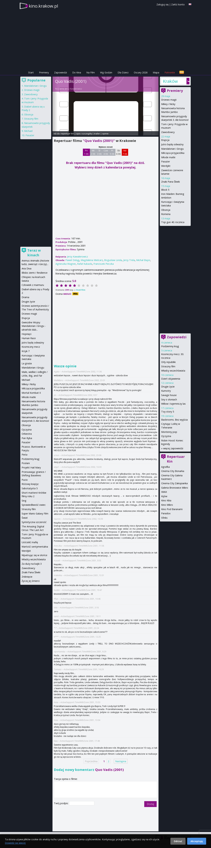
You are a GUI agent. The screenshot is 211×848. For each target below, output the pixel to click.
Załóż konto (178, 4)
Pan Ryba (27, 438)
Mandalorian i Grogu (172, 148)
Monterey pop (169, 431)
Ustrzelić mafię (30, 542)
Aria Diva (26, 268)
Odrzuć (178, 841)
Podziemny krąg (170, 346)
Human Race (29, 338)
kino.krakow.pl (43, 6)
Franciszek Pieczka (103, 263)
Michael (28, 131)
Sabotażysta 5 (30, 488)
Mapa (156, 72)
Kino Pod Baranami (171, 509)
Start (31, 72)
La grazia (27, 363)
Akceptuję (197, 841)
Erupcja (165, 140)
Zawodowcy (168, 132)
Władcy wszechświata (173, 370)
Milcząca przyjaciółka (172, 153)
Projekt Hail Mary (31, 467)
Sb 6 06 (118, 152)
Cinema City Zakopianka (174, 483)
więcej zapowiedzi (173, 448)
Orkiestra (27, 433)
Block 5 (165, 189)
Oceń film (80, 290)
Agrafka (165, 466)
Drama (25, 297)
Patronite (170, 72)
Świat (25, 517)
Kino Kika (166, 500)
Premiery (44, 72)
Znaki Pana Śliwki (170, 181)
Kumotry (166, 390)
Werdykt (165, 165)
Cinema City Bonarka (172, 471)
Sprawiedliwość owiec (34, 504)
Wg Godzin (106, 72)
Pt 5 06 (112, 152)
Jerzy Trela (129, 260)
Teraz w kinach (34, 252)
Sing (24, 500)
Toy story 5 (167, 411)
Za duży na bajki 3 (32, 563)
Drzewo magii (168, 99)
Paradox (166, 513)
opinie (105, 133)
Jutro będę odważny (172, 144)
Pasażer (165, 161)
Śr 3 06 (99, 152)
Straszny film (168, 366)
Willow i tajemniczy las (173, 403)
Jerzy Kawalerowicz (73, 88)
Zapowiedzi (60, 72)
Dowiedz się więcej (15, 842)
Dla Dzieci (123, 72)
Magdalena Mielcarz (92, 260)
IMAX (164, 491)
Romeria (165, 214)
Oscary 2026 (140, 72)
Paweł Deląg (72, 260)
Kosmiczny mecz (31, 346)
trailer (97, 133)
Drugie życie (168, 386)
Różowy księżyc (30, 484)
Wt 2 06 (93, 152)
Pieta (24, 454)
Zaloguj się (162, 4)
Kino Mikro (167, 504)
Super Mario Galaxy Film (35, 513)
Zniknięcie (27, 576)
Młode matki (168, 157)
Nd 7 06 (125, 152)
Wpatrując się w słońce (34, 555)
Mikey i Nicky (168, 104)
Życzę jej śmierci (31, 580)
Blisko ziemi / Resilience (34, 272)
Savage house (169, 395)
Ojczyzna (166, 436)
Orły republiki (168, 362)
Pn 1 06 (86, 152)
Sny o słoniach (169, 399)
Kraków (170, 81)
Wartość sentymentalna (35, 546)
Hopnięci (26, 334)
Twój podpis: (61, 803)
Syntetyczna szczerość (34, 522)
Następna (120, 761)
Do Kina (76, 72)
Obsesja (165, 209)
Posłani (26, 463)
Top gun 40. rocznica (172, 222)
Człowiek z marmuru (33, 285)
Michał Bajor (143, 260)
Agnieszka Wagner (66, 263)
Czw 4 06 (105, 152)
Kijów (164, 496)
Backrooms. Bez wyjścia (174, 419)
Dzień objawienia (170, 378)
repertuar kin (67, 133)
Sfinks (164, 517)
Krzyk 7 (26, 351)
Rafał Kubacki (84, 263)
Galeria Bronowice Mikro (174, 487)
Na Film (90, 72)
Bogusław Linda (113, 260)
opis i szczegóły (84, 133)
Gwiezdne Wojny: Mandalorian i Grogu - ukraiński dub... (34, 326)
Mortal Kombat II (31, 392)
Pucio (25, 479)
